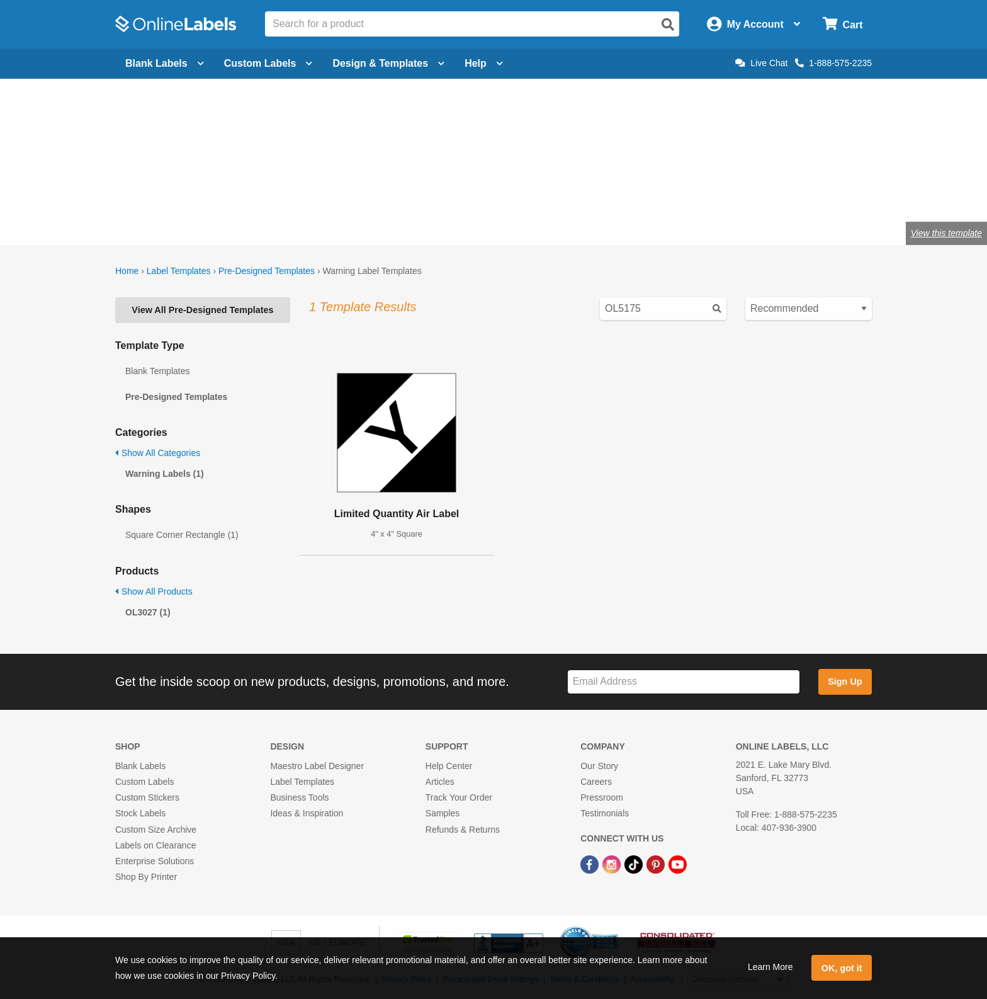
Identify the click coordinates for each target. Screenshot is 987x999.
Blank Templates (157, 371)
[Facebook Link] (590, 864)
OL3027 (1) (148, 612)
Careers (596, 782)
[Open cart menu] (842, 24)
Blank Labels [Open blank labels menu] (164, 63)
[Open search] (668, 24)
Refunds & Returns (463, 830)
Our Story (599, 766)
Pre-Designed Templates (266, 271)
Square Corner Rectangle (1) (182, 535)
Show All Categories (157, 453)
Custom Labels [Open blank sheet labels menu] (268, 63)
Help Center (449, 766)
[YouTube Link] (677, 864)
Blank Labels (140, 766)
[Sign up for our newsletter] (683, 682)
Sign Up (845, 681)
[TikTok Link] (634, 864)
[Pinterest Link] (656, 864)
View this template (946, 233)
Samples (443, 813)
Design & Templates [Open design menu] (388, 63)
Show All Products (154, 591)
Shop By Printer (146, 877)
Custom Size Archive (155, 830)
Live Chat (761, 63)
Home (126, 271)
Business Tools (299, 797)
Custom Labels (144, 782)
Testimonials (604, 813)
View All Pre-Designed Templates (202, 310)
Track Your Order (459, 797)
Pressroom (601, 797)
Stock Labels (140, 813)
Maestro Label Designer (317, 766)
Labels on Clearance (155, 845)
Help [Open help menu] (484, 63)
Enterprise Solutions (154, 861)
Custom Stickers (147, 797)
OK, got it (841, 968)
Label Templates (179, 271)
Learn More (770, 967)
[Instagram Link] (612, 864)
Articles (440, 782)
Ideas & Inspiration (306, 813)
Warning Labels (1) (164, 474)
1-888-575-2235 (833, 63)
